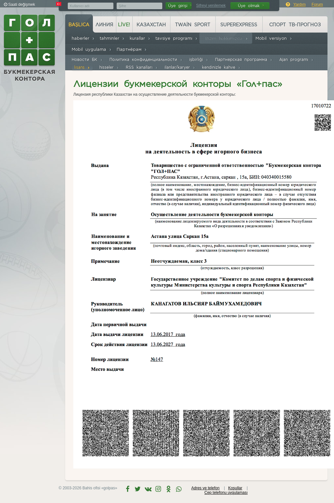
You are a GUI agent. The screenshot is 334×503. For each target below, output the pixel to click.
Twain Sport (192, 24)
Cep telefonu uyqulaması (226, 492)
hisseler (109, 67)
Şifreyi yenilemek (211, 5)
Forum (317, 4)
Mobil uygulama (92, 49)
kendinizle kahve (221, 67)
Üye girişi (180, 5)
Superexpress (238, 24)
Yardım (299, 4)
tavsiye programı (176, 38)
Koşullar (235, 488)
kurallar (140, 38)
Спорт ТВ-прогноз (295, 24)
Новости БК (87, 59)
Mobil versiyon (273, 38)
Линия (104, 24)
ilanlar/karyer (180, 67)
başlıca (78, 24)
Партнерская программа (244, 59)
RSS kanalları (142, 67)
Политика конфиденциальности (146, 59)
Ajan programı (296, 59)
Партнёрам (132, 49)
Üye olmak (251, 5)
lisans (82, 67)
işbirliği (199, 59)
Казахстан (151, 24)
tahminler (112, 38)
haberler (83, 38)
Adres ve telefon (205, 488)
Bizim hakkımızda (226, 38)
